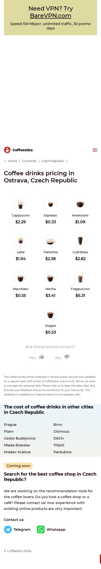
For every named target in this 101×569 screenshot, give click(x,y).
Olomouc (61, 431)
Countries (29, 161)
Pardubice (62, 452)
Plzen (9, 431)
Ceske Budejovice (20, 438)
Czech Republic (52, 161)
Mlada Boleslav (17, 445)
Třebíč (58, 445)
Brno (57, 424)
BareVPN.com (50, 15)
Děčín (58, 438)
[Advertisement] (50, 88)
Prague (10, 424)
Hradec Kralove (17, 452)
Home (12, 161)
